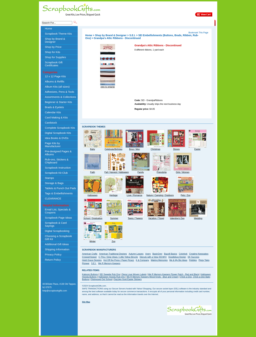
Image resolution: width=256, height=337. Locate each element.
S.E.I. (132, 35)
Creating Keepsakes (198, 254)
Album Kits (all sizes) (57, 86)
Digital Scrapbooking (57, 230)
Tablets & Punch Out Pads (60, 188)
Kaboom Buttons (90, 274)
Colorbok (183, 254)
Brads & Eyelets (54, 107)
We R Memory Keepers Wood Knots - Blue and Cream (152, 277)
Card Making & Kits (56, 117)
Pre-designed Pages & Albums (58, 153)
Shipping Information (177, 22)
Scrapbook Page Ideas (58, 217)
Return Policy (53, 259)
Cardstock (51, 122)
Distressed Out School (101, 279)
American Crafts (89, 254)
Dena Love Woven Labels (134, 274)
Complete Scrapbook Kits (60, 127)
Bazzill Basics (170, 254)
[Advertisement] (161, 76)
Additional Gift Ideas (57, 244)
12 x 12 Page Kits (55, 76)
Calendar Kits (53, 112)
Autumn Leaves (136, 254)
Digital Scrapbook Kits (58, 132)
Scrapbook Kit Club (56, 172)
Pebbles (193, 260)
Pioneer (85, 263)
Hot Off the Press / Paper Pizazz (118, 260)
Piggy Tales (204, 260)
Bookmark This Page (198, 32)
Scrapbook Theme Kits (90, 22)
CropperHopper (89, 257)
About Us (158, 22)
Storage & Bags (54, 183)
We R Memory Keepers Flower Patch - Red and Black (173, 274)
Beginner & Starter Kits (58, 102)
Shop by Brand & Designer (119, 22)
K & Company (142, 260)
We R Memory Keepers (109, 263)
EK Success (193, 257)
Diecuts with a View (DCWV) (153, 257)
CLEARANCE (198, 22)
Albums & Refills (54, 81)
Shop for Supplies (55, 57)
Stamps (49, 177)
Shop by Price (143, 22)
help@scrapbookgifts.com (54, 290)
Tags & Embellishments (59, 193)
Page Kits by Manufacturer (53, 145)
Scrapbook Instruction (58, 167)
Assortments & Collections (60, 96)
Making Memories (159, 260)
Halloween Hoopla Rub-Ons (111, 277)
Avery (148, 254)
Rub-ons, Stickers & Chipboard (57, 161)
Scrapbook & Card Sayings (56, 224)
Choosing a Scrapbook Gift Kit (58, 238)
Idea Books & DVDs (57, 138)
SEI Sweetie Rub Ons (110, 274)
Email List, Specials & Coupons (58, 211)
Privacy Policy (53, 254)
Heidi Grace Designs (92, 260)
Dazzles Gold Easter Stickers (128, 279)
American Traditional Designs (113, 254)
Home (48, 28)
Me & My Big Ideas (178, 260)
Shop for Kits (52, 52)
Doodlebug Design (177, 257)
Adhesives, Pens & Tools (59, 91)
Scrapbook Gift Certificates (54, 64)
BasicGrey (157, 254)
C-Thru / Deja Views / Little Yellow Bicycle (118, 257)
